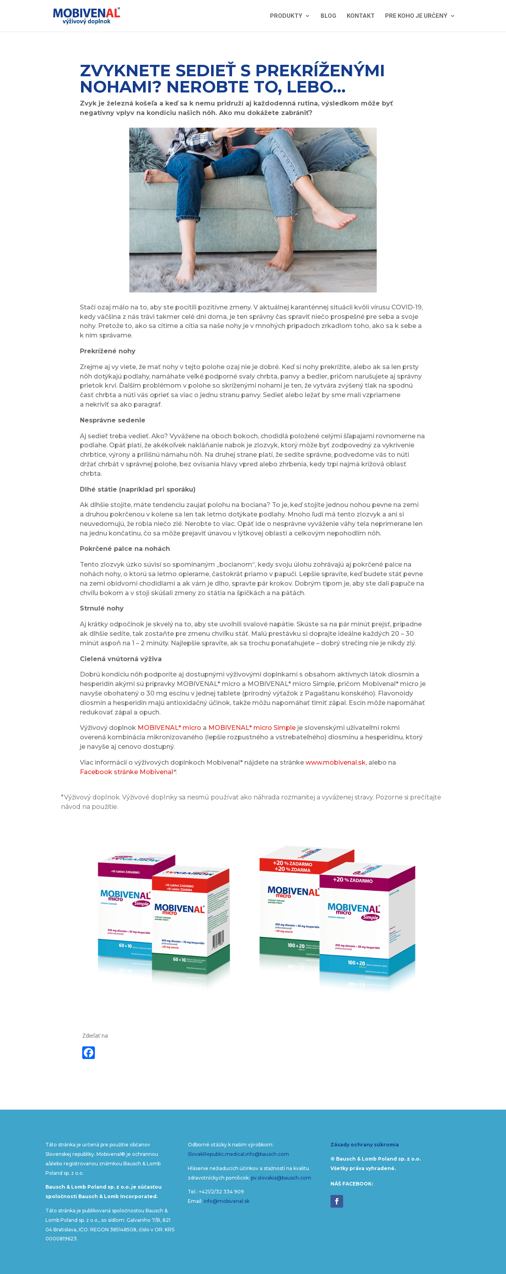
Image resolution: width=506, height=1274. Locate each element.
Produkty (286, 16)
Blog (328, 16)
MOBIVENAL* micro (169, 727)
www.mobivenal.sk (336, 762)
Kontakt (361, 16)
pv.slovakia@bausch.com (281, 1178)
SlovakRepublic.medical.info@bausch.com (238, 1154)
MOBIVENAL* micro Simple (252, 727)
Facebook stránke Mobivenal (126, 772)
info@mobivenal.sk (226, 1201)
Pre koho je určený (416, 16)
